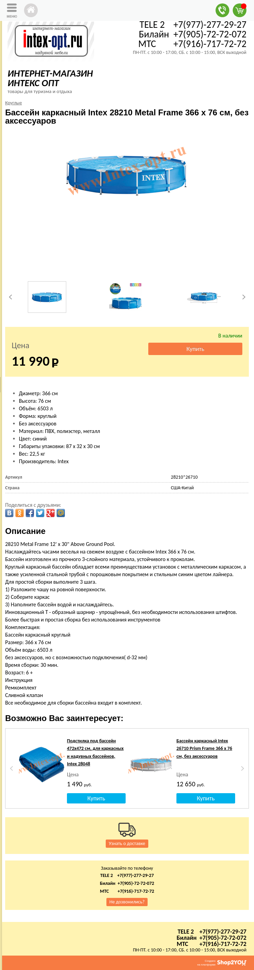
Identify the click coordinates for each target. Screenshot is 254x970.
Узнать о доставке (127, 843)
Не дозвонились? (127, 902)
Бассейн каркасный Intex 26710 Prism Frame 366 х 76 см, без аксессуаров (204, 748)
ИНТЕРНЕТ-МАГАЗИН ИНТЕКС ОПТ (50, 78)
